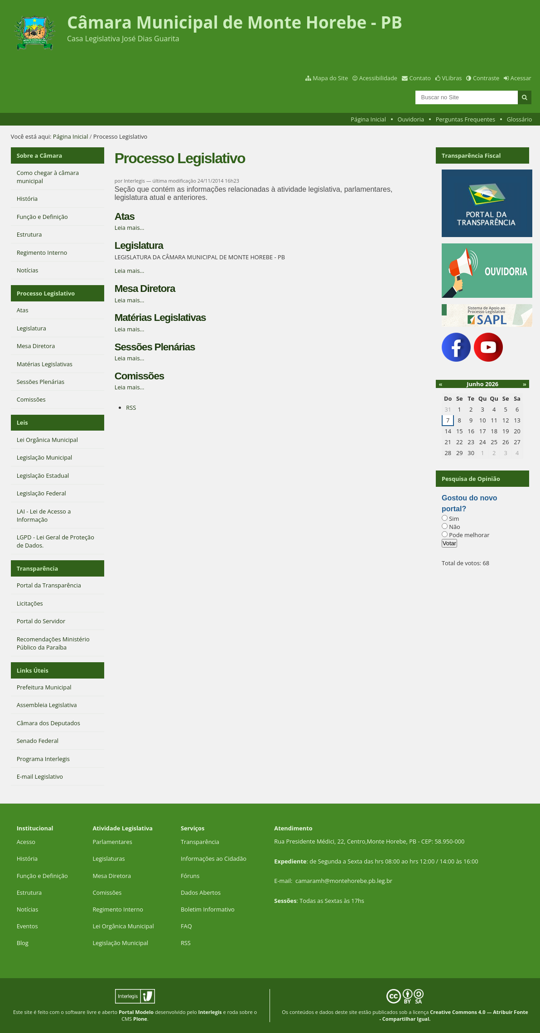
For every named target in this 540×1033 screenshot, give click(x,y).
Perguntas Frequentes (465, 119)
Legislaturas (108, 858)
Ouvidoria (411, 119)
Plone (140, 1018)
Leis (22, 422)
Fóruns (190, 876)
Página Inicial (368, 119)
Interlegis (210, 1012)
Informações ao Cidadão (213, 858)
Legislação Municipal (120, 943)
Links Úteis (32, 670)
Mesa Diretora (145, 288)
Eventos (27, 926)
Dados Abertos (201, 892)
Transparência (37, 568)
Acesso (26, 842)
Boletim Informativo (208, 909)
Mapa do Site (330, 78)
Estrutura (29, 892)
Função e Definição (42, 876)
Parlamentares (112, 842)
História (27, 858)
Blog (23, 943)
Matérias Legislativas (160, 317)
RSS (131, 407)
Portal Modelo (136, 1012)
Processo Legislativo (46, 293)
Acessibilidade (378, 78)
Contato (420, 78)
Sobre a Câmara (40, 155)
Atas (125, 216)
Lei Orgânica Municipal (123, 926)
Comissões (139, 376)
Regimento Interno (117, 909)
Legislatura (139, 245)
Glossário (519, 119)
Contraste (486, 78)
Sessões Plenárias (155, 347)
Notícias (28, 909)
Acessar (521, 78)
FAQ (186, 926)
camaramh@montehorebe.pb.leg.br (343, 881)
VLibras (452, 78)
